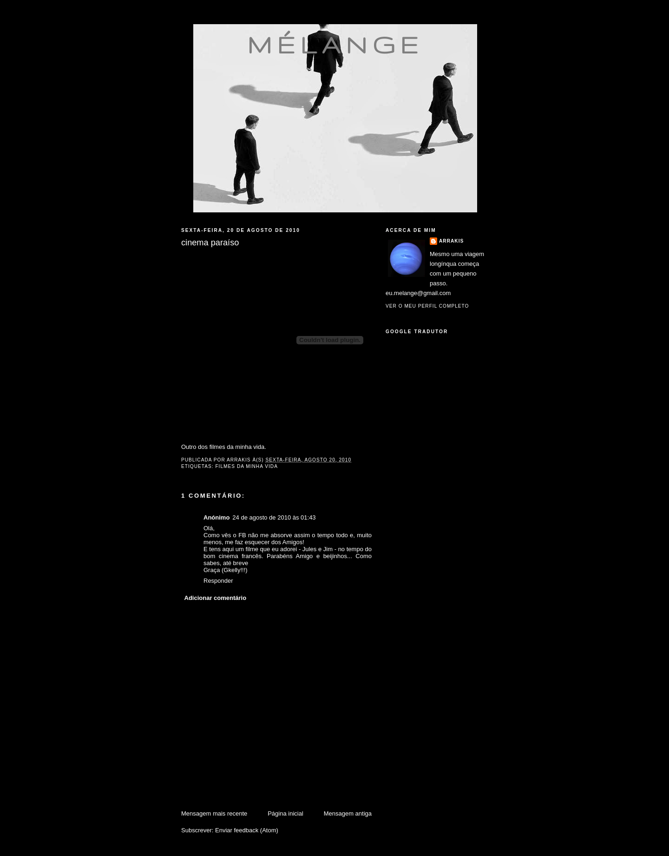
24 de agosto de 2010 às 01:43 (273, 517)
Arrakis (451, 241)
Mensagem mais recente (214, 813)
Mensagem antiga (348, 813)
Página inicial (285, 813)
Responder (218, 580)
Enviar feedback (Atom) (246, 830)
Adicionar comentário (215, 597)
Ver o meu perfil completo (427, 306)
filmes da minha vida (246, 466)
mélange (335, 44)
